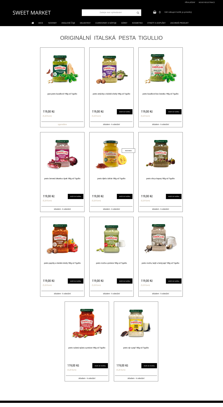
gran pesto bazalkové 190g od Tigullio (62, 94)
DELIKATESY (85, 23)
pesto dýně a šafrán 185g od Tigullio (111, 180)
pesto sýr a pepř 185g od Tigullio (136, 351)
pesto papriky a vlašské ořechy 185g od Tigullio (62, 266)
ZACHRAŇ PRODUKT (179, 23)
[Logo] (31, 12)
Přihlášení (190, 2)
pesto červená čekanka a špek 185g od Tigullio (62, 180)
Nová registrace (207, 2)
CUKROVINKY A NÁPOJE (105, 23)
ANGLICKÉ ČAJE (68, 23)
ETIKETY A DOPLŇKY (156, 23)
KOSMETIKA (137, 23)
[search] (137, 13)
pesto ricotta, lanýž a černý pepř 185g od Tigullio (160, 266)
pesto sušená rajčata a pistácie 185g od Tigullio (86, 351)
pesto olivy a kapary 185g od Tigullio (160, 180)
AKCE (41, 23)
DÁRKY (124, 23)
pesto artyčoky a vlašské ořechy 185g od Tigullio (111, 94)
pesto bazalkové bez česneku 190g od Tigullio (161, 94)
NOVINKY (52, 23)
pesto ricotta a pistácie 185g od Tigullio (111, 266)
